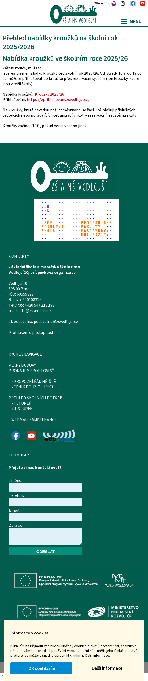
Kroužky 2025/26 (49, 94)
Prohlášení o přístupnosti (32, 332)
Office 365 (101, 3)
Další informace (107, 668)
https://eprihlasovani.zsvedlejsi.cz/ (58, 99)
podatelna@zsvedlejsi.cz (56, 321)
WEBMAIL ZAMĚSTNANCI (33, 419)
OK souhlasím (41, 668)
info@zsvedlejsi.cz (34, 310)
